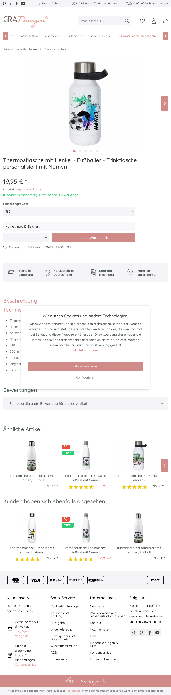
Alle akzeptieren (85, 366)
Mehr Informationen (85, 350)
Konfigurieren (85, 377)
